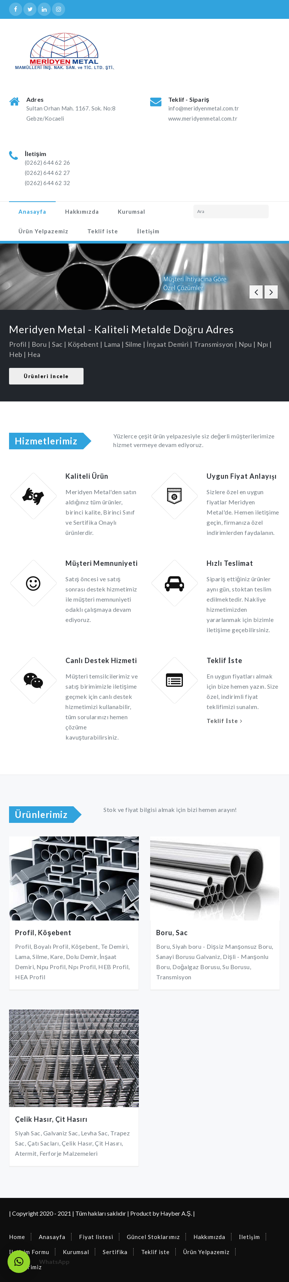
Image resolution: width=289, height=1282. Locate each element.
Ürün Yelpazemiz (43, 231)
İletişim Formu (29, 1251)
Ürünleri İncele (46, 376)
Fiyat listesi (96, 1236)
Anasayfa (32, 211)
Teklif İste (222, 720)
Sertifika (115, 1251)
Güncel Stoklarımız (153, 1236)
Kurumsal (131, 211)
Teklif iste (102, 231)
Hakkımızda (82, 211)
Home (17, 1236)
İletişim (148, 231)
